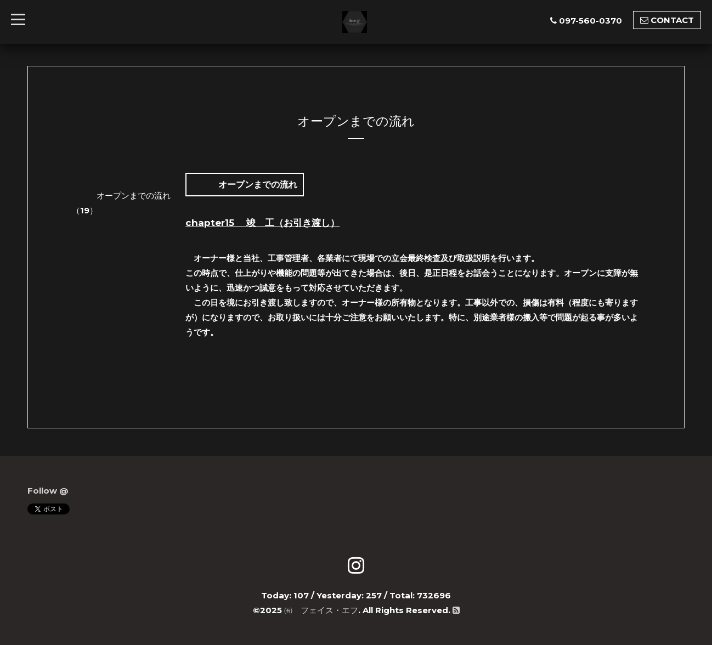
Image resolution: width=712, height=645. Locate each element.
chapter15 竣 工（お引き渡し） (262, 222)
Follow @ (47, 490)
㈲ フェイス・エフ (321, 610)
